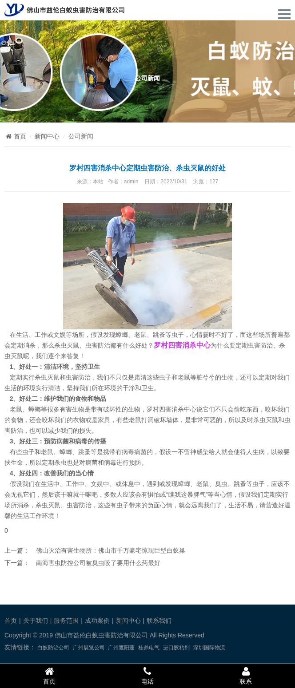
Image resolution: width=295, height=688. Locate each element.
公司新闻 (80, 136)
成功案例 (97, 620)
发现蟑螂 (177, 483)
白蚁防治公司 (53, 648)
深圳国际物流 (209, 648)
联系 (246, 675)
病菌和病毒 (100, 462)
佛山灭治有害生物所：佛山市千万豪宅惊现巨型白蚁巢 (110, 550)
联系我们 (159, 620)
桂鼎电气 (148, 648)
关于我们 (35, 620)
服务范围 (66, 620)
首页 (15, 136)
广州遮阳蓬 (121, 648)
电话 (147, 675)
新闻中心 (47, 136)
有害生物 (72, 409)
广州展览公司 (89, 648)
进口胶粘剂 (176, 648)
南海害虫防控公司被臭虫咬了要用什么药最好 (98, 562)
